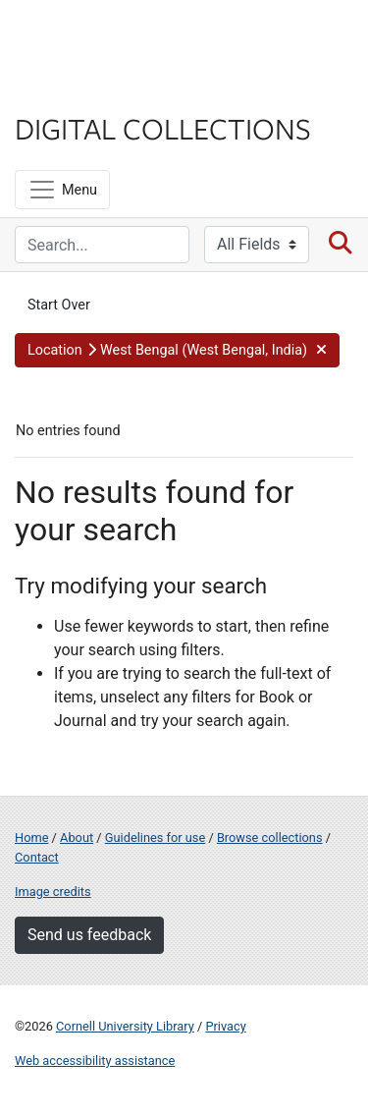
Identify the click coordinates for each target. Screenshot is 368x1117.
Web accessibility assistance (95, 1060)
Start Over (58, 305)
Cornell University (113, 38)
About (76, 837)
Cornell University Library (125, 1026)
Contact (37, 857)
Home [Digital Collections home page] (31, 837)
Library (73, 90)
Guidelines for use (155, 837)
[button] (177, 350)
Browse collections (270, 837)
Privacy (225, 1026)
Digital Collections (163, 127)
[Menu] (62, 189)
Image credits (53, 891)
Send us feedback (89, 934)
